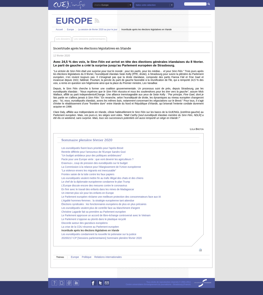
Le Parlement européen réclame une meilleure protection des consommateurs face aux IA (111, 196)
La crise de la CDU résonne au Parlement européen (90, 227)
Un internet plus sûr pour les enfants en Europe (87, 193)
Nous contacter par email (107, 285)
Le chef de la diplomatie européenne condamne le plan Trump (95, 181)
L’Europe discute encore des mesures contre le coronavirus (94, 185)
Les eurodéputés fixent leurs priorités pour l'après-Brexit (92, 148)
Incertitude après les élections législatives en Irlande (90, 230)
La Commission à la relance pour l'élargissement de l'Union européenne (101, 167)
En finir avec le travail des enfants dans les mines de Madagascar (97, 189)
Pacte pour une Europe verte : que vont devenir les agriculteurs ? (97, 159)
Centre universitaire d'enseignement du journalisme (148, 284)
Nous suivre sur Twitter (100, 285)
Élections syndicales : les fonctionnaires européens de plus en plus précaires (103, 204)
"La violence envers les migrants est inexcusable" (88, 170)
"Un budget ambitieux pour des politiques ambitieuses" (91, 155)
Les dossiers (63, 39)
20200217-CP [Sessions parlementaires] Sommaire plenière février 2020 (101, 238)
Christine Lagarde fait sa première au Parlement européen (93, 211)
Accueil (59, 29)
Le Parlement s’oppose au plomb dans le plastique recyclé (93, 219)
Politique (86, 257)
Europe (104, 5)
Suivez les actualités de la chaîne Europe (97, 20)
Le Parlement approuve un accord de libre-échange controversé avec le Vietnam (106, 215)
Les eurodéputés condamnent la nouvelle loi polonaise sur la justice (98, 234)
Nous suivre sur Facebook (94, 285)
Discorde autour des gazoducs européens (84, 223)
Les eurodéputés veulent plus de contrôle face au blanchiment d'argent (100, 208)
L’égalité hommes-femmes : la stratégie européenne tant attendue (97, 200)
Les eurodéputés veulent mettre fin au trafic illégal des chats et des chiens (102, 178)
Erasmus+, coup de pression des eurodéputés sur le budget (94, 163)
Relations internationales (108, 257)
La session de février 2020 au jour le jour (97, 29)
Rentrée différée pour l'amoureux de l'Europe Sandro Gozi (93, 152)
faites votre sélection (146, 5)
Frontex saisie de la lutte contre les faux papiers (87, 174)
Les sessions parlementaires (89, 39)
